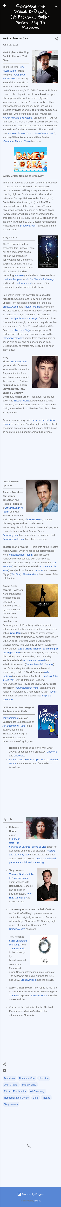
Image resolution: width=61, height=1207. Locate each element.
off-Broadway (37, 1091)
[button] (56, 39)
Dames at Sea (27, 1078)
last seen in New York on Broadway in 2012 (31, 133)
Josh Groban (11, 1084)
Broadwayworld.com (14, 539)
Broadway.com (28, 225)
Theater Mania (23, 141)
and (18, 117)
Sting (35, 1097)
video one (52, 751)
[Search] (56, 7)
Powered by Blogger (30, 1194)
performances (23, 283)
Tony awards (11, 1104)
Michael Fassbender (15, 1091)
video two (19, 755)
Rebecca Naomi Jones (16, 1097)
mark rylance (29, 1084)
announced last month (21, 554)
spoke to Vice (39, 846)
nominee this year (12, 279)
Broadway (9, 1078)
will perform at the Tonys (24, 318)
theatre (46, 1097)
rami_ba (37, 1201)
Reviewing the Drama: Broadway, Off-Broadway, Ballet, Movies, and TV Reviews (30, 17)
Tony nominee (10, 718)
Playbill (53, 691)
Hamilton (43, 1078)
